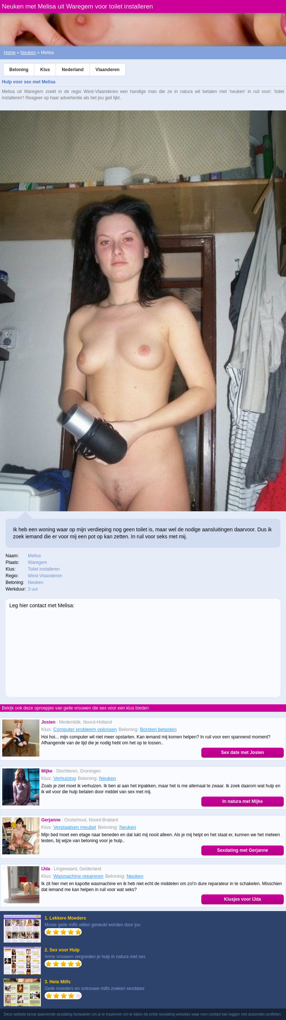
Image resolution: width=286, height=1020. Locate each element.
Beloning (18, 69)
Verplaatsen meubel (74, 827)
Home (10, 52)
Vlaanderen (107, 69)
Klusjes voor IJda (242, 899)
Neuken (28, 52)
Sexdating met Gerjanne (242, 850)
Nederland (73, 69)
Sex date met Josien (242, 752)
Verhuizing (64, 778)
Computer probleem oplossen (85, 729)
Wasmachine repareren (78, 876)
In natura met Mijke (242, 801)
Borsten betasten (158, 729)
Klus (45, 69)
